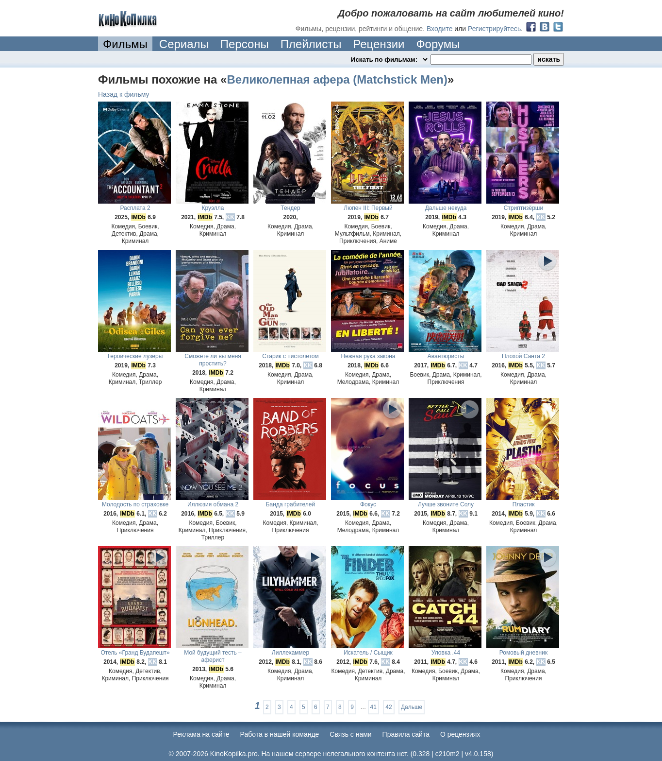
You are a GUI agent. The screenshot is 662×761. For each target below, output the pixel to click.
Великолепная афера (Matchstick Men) (337, 79)
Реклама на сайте (201, 734)
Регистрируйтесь (494, 29)
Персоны (244, 44)
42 (388, 707)
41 (373, 707)
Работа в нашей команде (279, 734)
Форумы (438, 44)
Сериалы (184, 44)
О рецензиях (460, 734)
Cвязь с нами (350, 734)
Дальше (411, 707)
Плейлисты (311, 44)
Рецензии (378, 44)
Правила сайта (406, 734)
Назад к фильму (123, 94)
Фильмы (125, 44)
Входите (440, 29)
